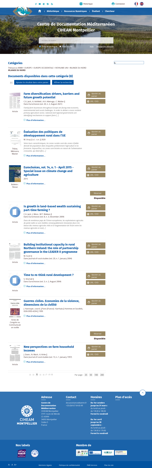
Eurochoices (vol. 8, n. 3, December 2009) (46, 216)
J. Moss (35, 214)
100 (96, 375)
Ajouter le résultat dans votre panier (32, 82)
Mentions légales (45, 465)
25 (86, 375)
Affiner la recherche (63, 82)
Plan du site (108, 465)
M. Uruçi (27, 139)
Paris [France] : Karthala (52, 308)
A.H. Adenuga (48, 101)
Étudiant (96, 11)
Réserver (98, 193)
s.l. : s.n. (36, 139)
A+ (15, 464)
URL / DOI (94, 101)
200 (102, 375)
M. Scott (27, 256)
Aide (92, 46)
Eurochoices (32, 167)
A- (9, 464)
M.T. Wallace (45, 214)
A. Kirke (42, 354)
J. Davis (27, 354)
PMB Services (92, 465)
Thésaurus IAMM (15, 68)
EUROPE (28, 68)
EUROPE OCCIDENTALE (43, 68)
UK (141, 3)
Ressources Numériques (75, 11)
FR (135, 3)
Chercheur (109, 11)
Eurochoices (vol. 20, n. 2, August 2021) (45, 104)
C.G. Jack (27, 101)
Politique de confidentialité (69, 465)
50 (91, 375)
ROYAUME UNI (61, 68)
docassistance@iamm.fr (76, 402)
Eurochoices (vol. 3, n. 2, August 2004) (45, 281)
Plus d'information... (35, 120)
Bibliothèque (53, 11)
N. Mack (34, 354)
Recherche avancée (105, 46)
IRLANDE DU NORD (78, 68)
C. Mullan (60, 101)
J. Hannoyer (29, 308)
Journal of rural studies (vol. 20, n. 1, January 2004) (50, 258)
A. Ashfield (36, 101)
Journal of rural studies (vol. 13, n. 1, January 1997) (50, 357)
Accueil (39, 11)
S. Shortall (28, 279)
